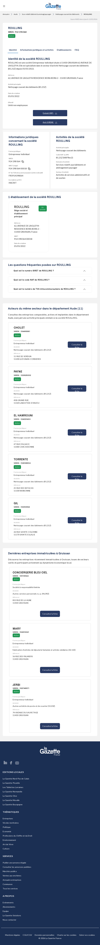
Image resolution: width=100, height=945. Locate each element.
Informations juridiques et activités (36, 50)
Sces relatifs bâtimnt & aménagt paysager (36, 14)
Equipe (6, 911)
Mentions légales (12, 935)
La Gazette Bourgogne (12, 804)
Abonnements (9, 907)
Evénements (8, 902)
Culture (6, 848)
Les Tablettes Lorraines (13, 787)
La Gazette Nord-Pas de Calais (16, 778)
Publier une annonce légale (14, 863)
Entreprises (8, 818)
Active (11, 36)
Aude (16, 14)
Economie (7, 831)
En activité (43, 208)
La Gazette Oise (10, 796)
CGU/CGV (27, 935)
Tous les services (10, 888)
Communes (7, 884)
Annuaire (6, 14)
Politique (6, 827)
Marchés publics (10, 871)
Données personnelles (44, 935)
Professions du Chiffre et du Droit (17, 836)
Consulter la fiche (77, 345)
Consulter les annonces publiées (17, 867)
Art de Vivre (8, 844)
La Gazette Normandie (12, 791)
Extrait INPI (50, 113)
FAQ (77, 50)
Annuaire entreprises (12, 880)
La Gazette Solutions (12, 915)
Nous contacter (9, 920)
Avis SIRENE (50, 122)
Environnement (9, 840)
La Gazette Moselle (11, 800)
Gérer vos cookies (87, 935)
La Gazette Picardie (11, 783)
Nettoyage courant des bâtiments (67, 14)
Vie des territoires (11, 823)
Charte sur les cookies (66, 935)
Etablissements (64, 50)
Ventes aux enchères (12, 875)
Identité (13, 50)
